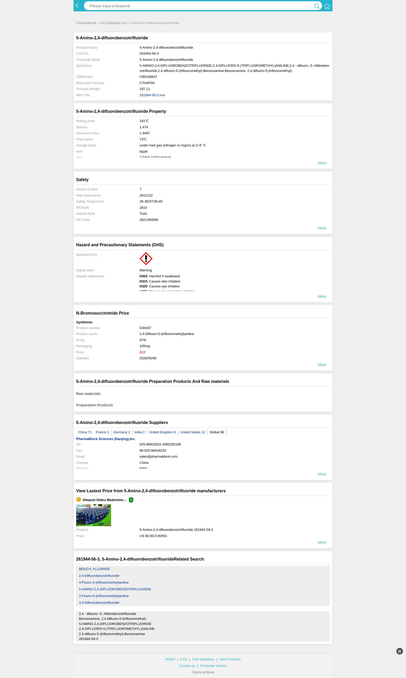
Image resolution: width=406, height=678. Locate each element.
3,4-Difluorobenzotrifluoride (99, 603)
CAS (183, 659)
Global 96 (216, 432)
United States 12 (192, 432)
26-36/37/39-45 (151, 201)
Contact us (187, 666)
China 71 (85, 432)
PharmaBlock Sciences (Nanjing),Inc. (105, 439)
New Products (230, 659)
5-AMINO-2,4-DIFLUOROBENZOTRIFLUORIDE (115, 589)
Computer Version (213, 666)
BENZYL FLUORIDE (94, 569)
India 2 (140, 432)
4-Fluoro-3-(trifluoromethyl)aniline (104, 582)
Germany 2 (121, 432)
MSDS (170, 659)
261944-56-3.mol (152, 95)
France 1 (102, 432)
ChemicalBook (86, 23)
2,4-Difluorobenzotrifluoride (99, 576)
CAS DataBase (203, 659)
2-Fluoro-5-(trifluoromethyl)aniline (104, 596)
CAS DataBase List (113, 23)
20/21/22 (146, 195)
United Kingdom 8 (162, 432)
